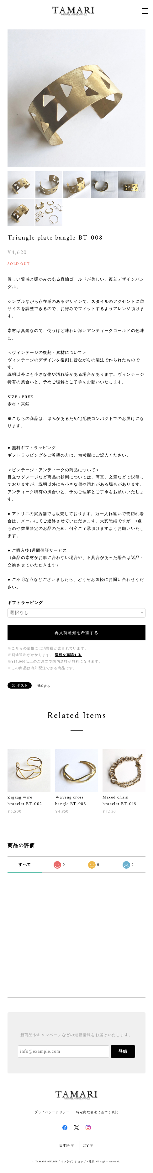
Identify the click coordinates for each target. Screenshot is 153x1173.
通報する (43, 686)
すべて (24, 864)
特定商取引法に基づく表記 (97, 1112)
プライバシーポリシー (52, 1112)
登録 (123, 1051)
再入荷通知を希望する (76, 632)
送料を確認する (68, 655)
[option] (76, 98)
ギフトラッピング (25, 602)
